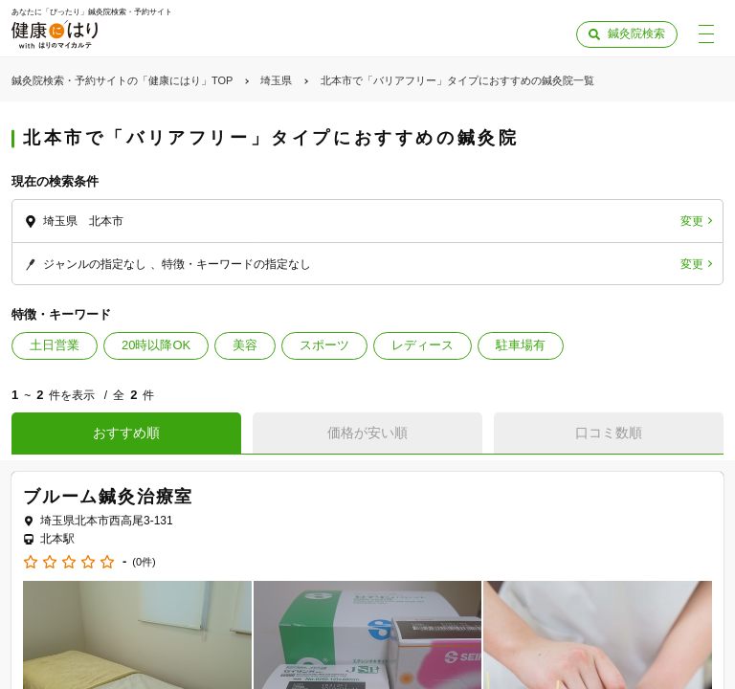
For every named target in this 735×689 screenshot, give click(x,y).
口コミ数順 (608, 432)
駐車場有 (521, 345)
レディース (422, 345)
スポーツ (324, 345)
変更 (691, 221)
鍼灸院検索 (636, 33)
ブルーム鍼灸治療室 (108, 496)
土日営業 (54, 345)
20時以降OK (156, 345)
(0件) (143, 562)
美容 (245, 345)
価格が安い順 (367, 432)
